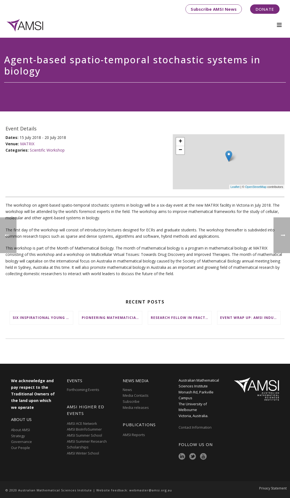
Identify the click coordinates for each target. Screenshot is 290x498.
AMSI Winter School (83, 453)
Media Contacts (136, 395)
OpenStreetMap (256, 186)
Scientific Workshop (47, 150)
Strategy (18, 435)
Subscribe (131, 401)
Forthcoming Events (83, 389)
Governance (21, 441)
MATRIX (27, 143)
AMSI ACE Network (82, 423)
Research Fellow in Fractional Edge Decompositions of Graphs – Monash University (181, 317)
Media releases (136, 407)
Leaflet (235, 186)
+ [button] (180, 142)
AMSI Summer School (84, 435)
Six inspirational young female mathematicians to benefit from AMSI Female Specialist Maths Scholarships (43, 317)
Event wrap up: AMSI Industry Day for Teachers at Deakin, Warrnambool (250, 317)
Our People (20, 447)
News (127, 389)
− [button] (180, 150)
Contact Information (195, 427)
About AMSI (20, 429)
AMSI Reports (134, 434)
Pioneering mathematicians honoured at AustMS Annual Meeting (112, 317)
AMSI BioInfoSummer (84, 429)
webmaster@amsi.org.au (150, 490)
